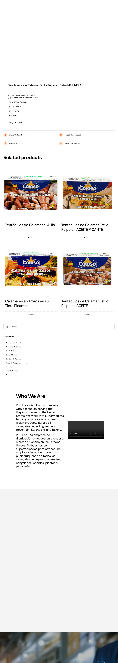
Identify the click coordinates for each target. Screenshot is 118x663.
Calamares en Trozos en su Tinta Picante (27, 303)
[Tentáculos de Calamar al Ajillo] (31, 193)
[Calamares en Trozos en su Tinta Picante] (31, 269)
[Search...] (59, 326)
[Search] (6, 326)
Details (32, 238)
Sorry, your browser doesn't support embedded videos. (86, 430)
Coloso (19, 122)
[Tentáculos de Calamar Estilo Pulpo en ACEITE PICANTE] (87, 193)
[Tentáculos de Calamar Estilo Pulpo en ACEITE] (87, 269)
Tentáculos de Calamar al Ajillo (30, 224)
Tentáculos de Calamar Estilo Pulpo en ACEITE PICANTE (84, 227)
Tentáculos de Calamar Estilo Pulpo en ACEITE (84, 303)
